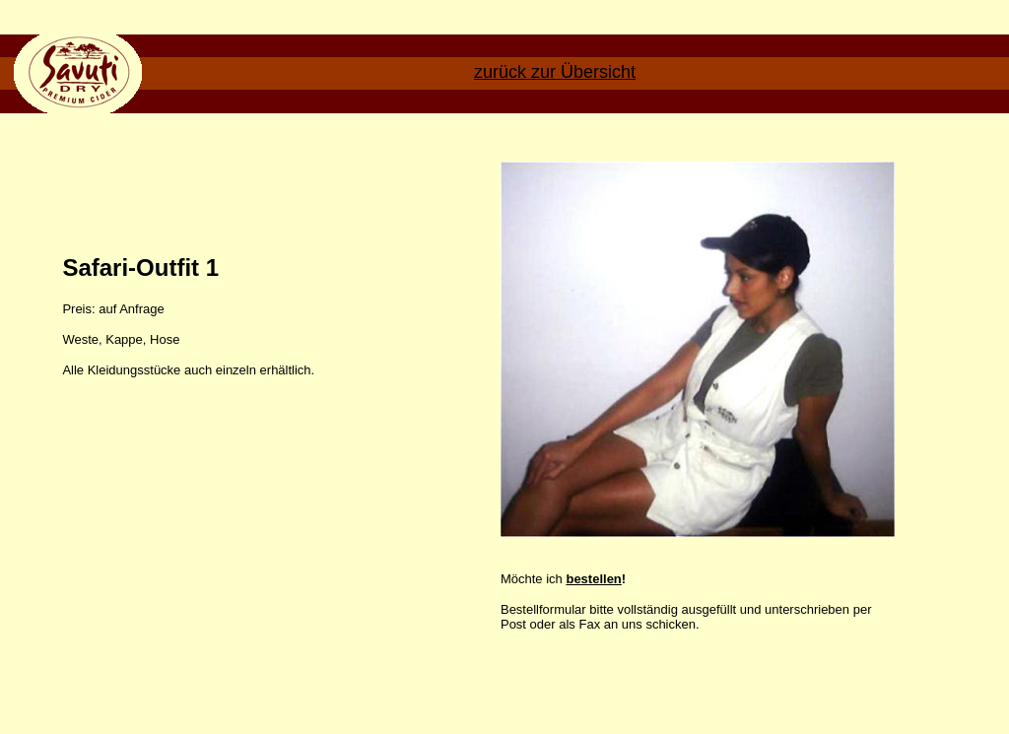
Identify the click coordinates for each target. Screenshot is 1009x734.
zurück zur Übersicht (555, 72)
